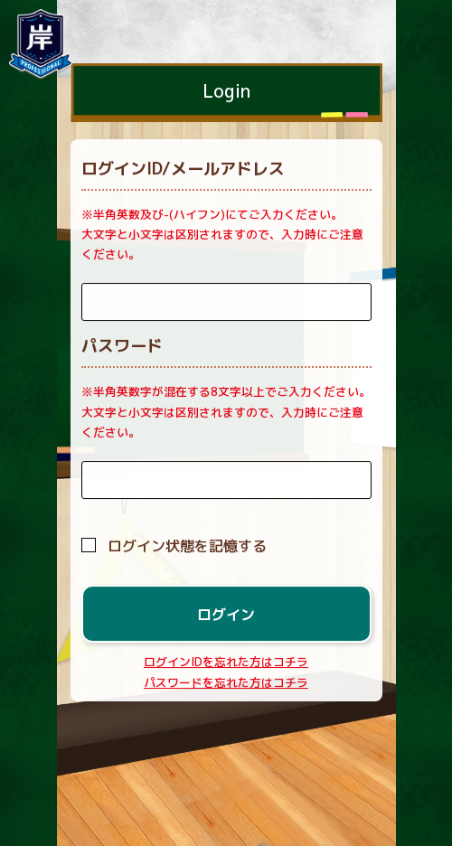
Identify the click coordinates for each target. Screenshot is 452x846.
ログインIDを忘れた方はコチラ (226, 662)
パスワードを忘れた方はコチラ (226, 682)
